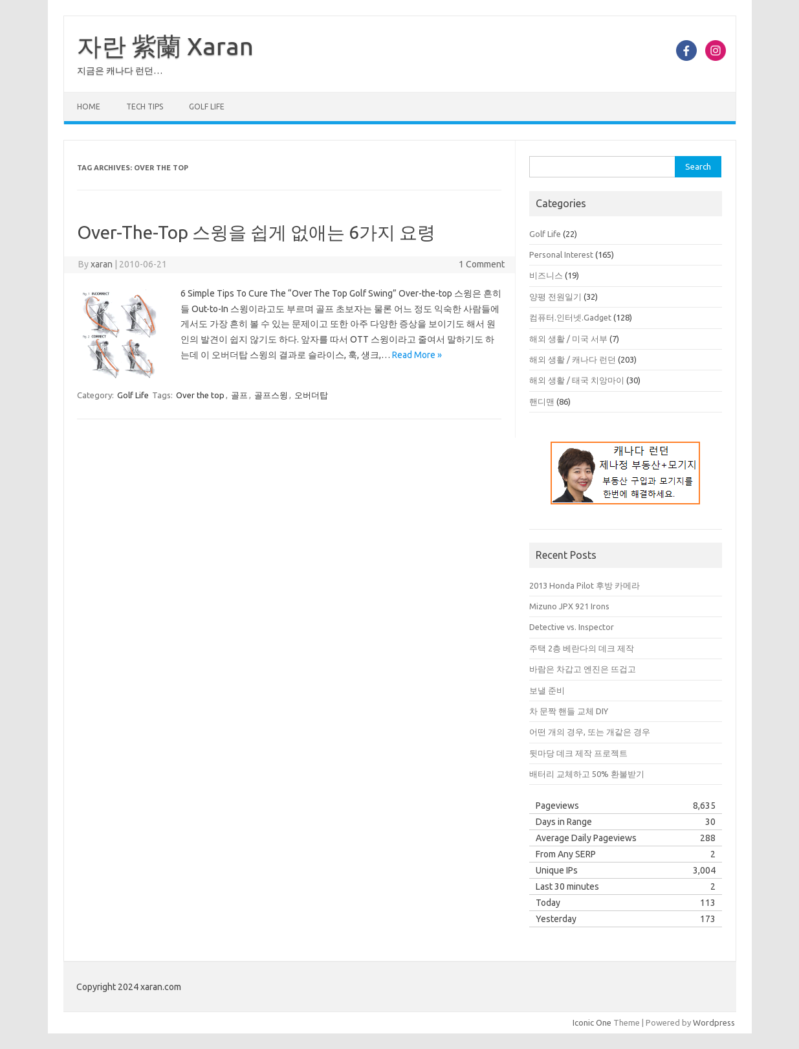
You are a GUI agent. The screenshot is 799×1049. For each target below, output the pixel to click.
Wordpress (714, 1022)
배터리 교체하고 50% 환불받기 (586, 773)
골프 (239, 395)
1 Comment (482, 264)
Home (88, 106)
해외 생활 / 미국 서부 (568, 338)
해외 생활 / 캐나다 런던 (572, 359)
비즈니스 (546, 275)
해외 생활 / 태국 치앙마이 (576, 380)
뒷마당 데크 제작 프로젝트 (578, 753)
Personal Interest (561, 254)
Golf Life (206, 106)
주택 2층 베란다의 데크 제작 (581, 648)
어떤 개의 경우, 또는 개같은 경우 (589, 731)
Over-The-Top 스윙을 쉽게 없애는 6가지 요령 (256, 232)
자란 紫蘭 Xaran (165, 46)
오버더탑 (311, 395)
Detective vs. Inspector (571, 626)
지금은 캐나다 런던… (119, 70)
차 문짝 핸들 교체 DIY (568, 711)
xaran (102, 264)
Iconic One (592, 1022)
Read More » (417, 355)
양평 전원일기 (555, 296)
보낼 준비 (547, 690)
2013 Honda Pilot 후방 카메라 (584, 585)
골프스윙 (271, 395)
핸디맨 (541, 401)
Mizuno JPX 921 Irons (569, 606)
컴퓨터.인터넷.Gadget (570, 317)
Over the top (200, 395)
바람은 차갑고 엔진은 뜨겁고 (582, 668)
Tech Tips (144, 106)
